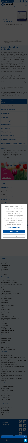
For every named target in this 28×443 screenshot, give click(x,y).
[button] (14, 236)
